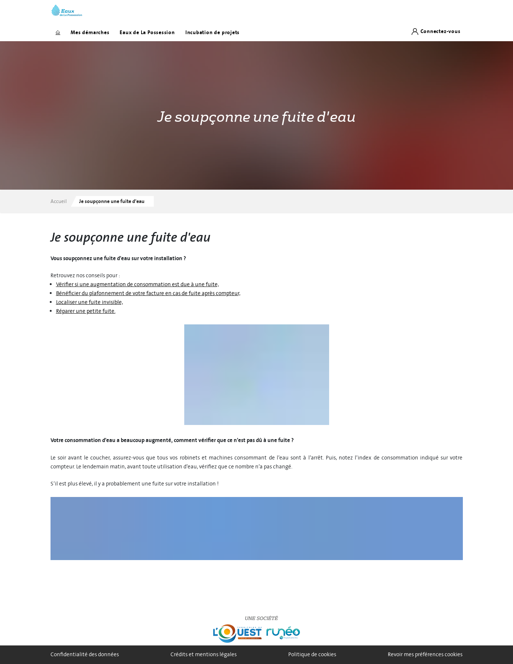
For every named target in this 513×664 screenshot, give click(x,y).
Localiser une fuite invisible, (89, 302)
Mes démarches (90, 32)
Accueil (59, 201)
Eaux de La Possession (147, 32)
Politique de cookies (312, 654)
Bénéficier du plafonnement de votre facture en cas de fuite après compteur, (148, 293)
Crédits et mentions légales (204, 654)
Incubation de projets (212, 32)
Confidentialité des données (85, 654)
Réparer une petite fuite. (86, 311)
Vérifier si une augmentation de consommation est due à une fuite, (137, 284)
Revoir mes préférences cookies (425, 654)
